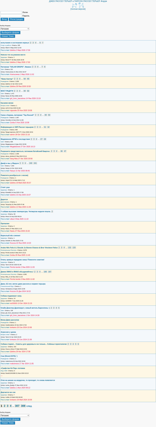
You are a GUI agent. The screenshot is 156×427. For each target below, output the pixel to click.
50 (28, 91)
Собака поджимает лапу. (11, 296)
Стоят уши (5, 187)
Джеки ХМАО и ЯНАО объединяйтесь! (17, 272)
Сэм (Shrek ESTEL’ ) (9, 356)
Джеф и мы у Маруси (10, 163)
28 (45, 139)
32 (48, 127)
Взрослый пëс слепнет (10, 235)
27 (41, 139)
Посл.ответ (5, 50)
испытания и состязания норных (15, 43)
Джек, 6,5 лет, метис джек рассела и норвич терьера (23, 284)
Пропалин (5, 223)
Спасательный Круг (7, 286)
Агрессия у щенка (8, 332)
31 (45, 127)
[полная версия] (78, 9)
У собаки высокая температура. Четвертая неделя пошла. (26, 211)
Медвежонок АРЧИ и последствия (15, 139)
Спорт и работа (6, 45)
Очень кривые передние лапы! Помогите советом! (22, 260)
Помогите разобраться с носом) (14, 175)
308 (23, 405)
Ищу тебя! (4, 371)
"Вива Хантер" (7, 79)
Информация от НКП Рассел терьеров (17, 127)
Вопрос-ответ (5, 105)
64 (25, 79)
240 (30, 163)
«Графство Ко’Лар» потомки (13, 368)
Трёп (2, 69)
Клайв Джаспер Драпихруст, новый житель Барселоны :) (25, 308)
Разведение (5, 81)
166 (45, 272)
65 (28, 79)
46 (62, 151)
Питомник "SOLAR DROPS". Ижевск (16, 67)
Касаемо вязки (7, 103)
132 (69, 248)
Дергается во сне (8, 392)
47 (65, 151)
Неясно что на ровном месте (13, 55)
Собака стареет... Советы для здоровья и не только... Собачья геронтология (34, 344)
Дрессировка (5, 202)
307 (17, 405)
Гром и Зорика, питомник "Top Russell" (17, 115)
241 (35, 163)
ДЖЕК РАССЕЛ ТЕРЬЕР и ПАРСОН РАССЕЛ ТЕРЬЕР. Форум (78, 1)
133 (74, 248)
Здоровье (4, 57)
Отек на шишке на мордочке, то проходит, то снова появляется (28, 380)
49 (25, 91)
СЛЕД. (29, 406)
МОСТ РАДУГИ (7, 91)
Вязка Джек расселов (10, 320)
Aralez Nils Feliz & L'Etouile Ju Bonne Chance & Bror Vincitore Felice (29, 248)
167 (49, 272)
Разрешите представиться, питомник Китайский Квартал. (25, 151)
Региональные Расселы (9, 250)
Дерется (4, 199)
